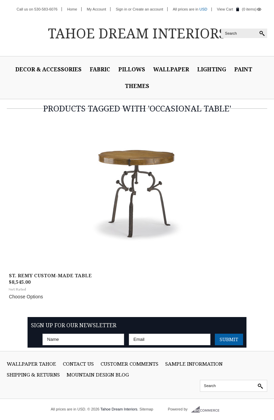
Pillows (131, 69)
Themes (137, 86)
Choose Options (26, 296)
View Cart (225, 9)
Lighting (211, 69)
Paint (243, 69)
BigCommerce (207, 409)
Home (72, 9)
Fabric (100, 69)
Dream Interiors (137, 33)
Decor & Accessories (48, 69)
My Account (96, 9)
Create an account (148, 9)
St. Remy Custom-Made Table (50, 275)
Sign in (121, 9)
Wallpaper (171, 69)
